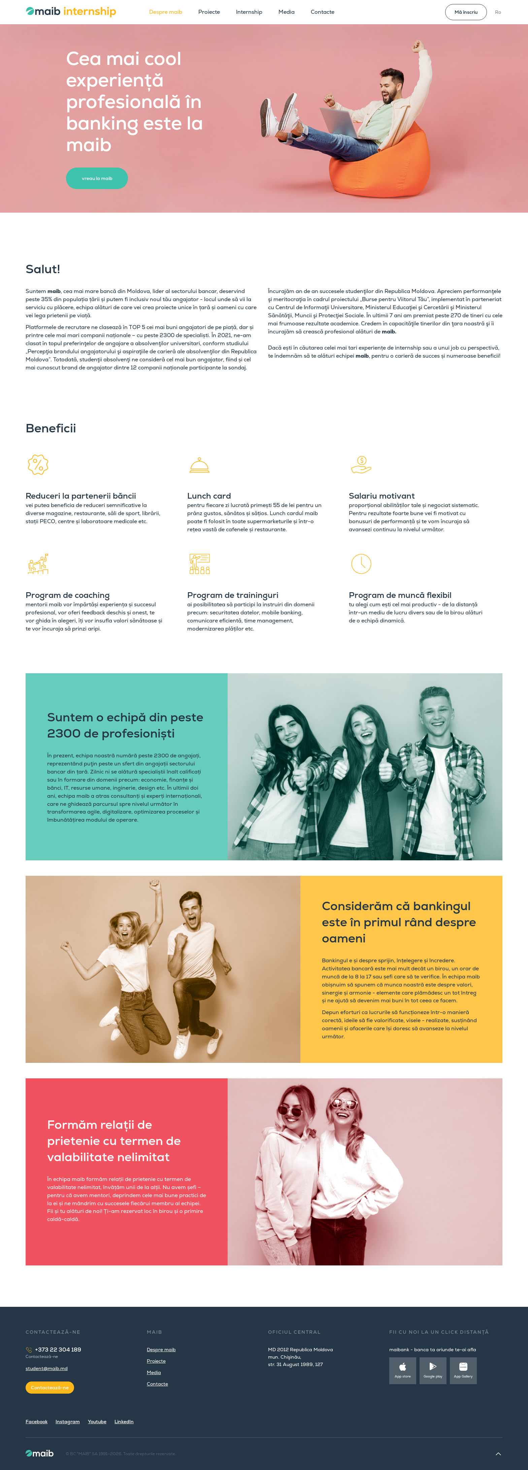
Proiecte (209, 11)
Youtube (97, 1422)
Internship (249, 11)
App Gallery (463, 1376)
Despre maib (165, 11)
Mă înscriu (466, 12)
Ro (498, 12)
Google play (433, 1376)
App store (403, 1376)
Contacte (322, 11)
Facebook (36, 1422)
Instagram (68, 1422)
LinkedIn (124, 1422)
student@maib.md (47, 1368)
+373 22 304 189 (58, 1349)
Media (286, 11)
